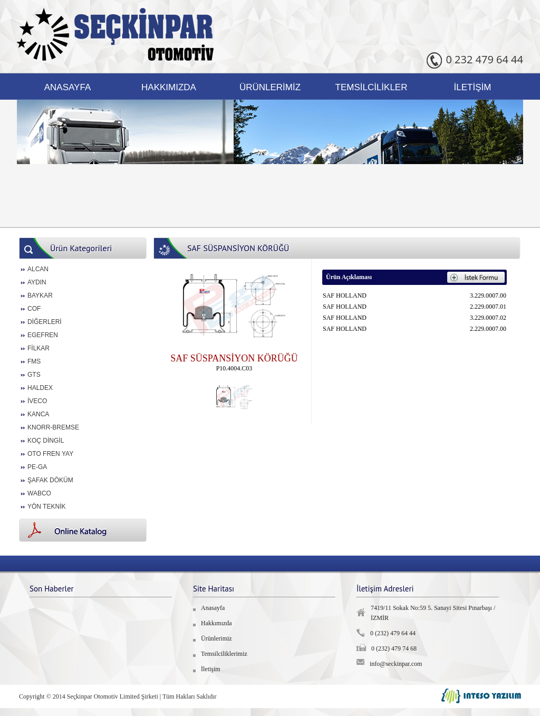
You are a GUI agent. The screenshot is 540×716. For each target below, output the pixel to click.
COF (34, 308)
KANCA (38, 414)
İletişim (472, 87)
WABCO (39, 493)
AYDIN (36, 282)
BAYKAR (40, 295)
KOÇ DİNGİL (45, 440)
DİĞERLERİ (44, 322)
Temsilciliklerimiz (224, 653)
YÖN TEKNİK (46, 506)
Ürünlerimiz (270, 87)
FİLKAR (38, 348)
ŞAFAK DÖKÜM (50, 480)
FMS (34, 361)
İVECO (37, 401)
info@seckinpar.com (396, 663)
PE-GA (37, 467)
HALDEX (40, 388)
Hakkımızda (168, 87)
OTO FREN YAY (50, 453)
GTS (34, 374)
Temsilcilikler (371, 87)
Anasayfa (67, 87)
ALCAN (38, 269)
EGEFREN (42, 335)
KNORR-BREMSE (53, 427)
